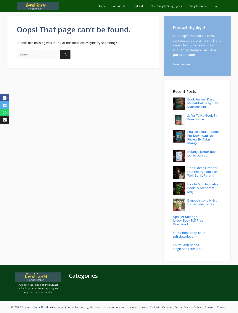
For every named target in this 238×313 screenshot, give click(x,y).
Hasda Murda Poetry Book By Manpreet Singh (202, 188)
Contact (222, 307)
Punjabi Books (198, 6)
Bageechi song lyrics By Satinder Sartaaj (202, 202)
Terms (209, 307)
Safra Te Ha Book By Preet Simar (202, 117)
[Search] (65, 54)
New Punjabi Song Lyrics (166, 6)
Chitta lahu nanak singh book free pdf (187, 247)
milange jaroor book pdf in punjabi (202, 153)
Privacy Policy (192, 307)
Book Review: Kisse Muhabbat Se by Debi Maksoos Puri (203, 103)
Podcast (138, 6)
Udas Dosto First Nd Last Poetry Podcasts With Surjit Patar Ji (202, 172)
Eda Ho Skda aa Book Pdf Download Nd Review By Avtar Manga (203, 137)
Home (102, 6)
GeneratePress (172, 307)
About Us (119, 6)
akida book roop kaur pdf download (189, 235)
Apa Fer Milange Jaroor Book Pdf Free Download (188, 220)
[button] (216, 6)
